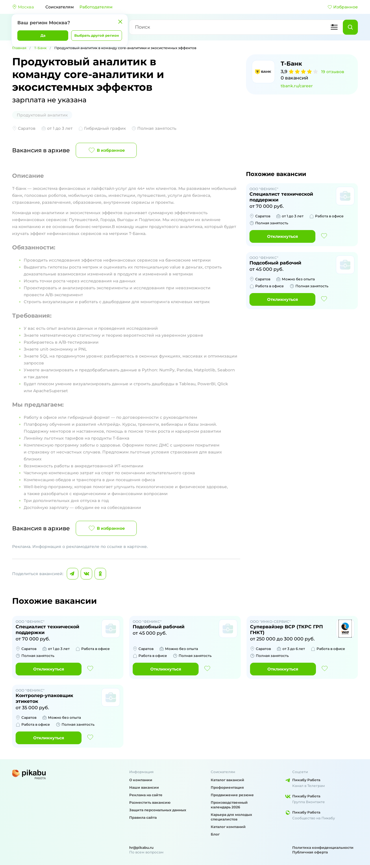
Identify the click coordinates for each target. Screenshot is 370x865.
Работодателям (95, 7)
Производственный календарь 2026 (229, 804)
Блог (215, 834)
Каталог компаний (228, 827)
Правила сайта (143, 817)
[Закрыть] (120, 22)
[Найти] (350, 27)
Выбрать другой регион (96, 35)
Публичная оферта (310, 852)
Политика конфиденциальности (323, 847)
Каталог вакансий (227, 780)
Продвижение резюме (232, 795)
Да (42, 35)
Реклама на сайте (145, 795)
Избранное (343, 7)
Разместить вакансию (150, 802)
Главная (19, 48)
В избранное (106, 150)
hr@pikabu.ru (141, 847)
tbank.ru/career (297, 85)
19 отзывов (332, 71)
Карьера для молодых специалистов (231, 816)
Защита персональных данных (157, 810)
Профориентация (227, 787)
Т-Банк (40, 48)
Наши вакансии (144, 787)
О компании (140, 780)
